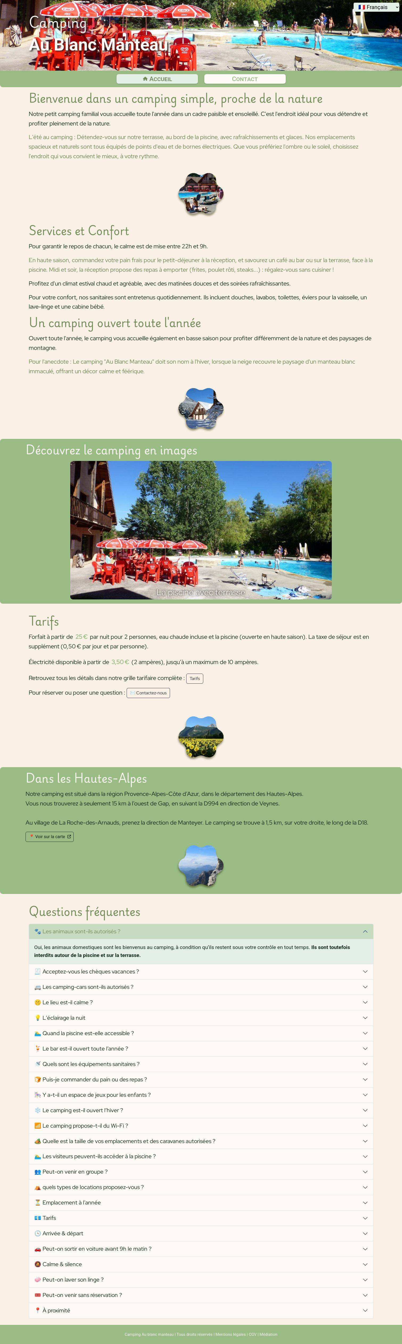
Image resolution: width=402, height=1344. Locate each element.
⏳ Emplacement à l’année (67, 1202)
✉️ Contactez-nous (148, 693)
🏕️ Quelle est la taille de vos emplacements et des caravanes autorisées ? (124, 1141)
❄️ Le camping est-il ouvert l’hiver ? (78, 1110)
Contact (245, 79)
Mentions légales (230, 1334)
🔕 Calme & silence (58, 1264)
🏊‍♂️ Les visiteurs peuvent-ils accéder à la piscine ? (95, 1156)
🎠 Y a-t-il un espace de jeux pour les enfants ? (92, 1094)
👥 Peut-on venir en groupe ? (71, 1171)
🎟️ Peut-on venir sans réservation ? (78, 1295)
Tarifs (195, 678)
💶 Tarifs (45, 1217)
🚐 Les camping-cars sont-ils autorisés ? (84, 986)
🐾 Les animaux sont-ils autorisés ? (77, 931)
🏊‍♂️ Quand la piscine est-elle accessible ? (84, 1033)
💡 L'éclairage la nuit (59, 1017)
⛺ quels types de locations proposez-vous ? (89, 1187)
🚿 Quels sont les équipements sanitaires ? (87, 1064)
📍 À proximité (52, 1310)
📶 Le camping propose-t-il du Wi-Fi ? (81, 1125)
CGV (253, 1334)
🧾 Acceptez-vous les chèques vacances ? (86, 971)
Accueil (157, 79)
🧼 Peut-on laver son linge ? (69, 1279)
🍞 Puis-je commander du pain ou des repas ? (90, 1079)
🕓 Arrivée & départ (58, 1233)
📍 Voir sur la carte (50, 836)
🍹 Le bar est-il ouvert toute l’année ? (81, 1048)
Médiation (268, 1334)
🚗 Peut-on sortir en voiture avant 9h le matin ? (93, 1248)
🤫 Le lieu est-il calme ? (63, 1002)
